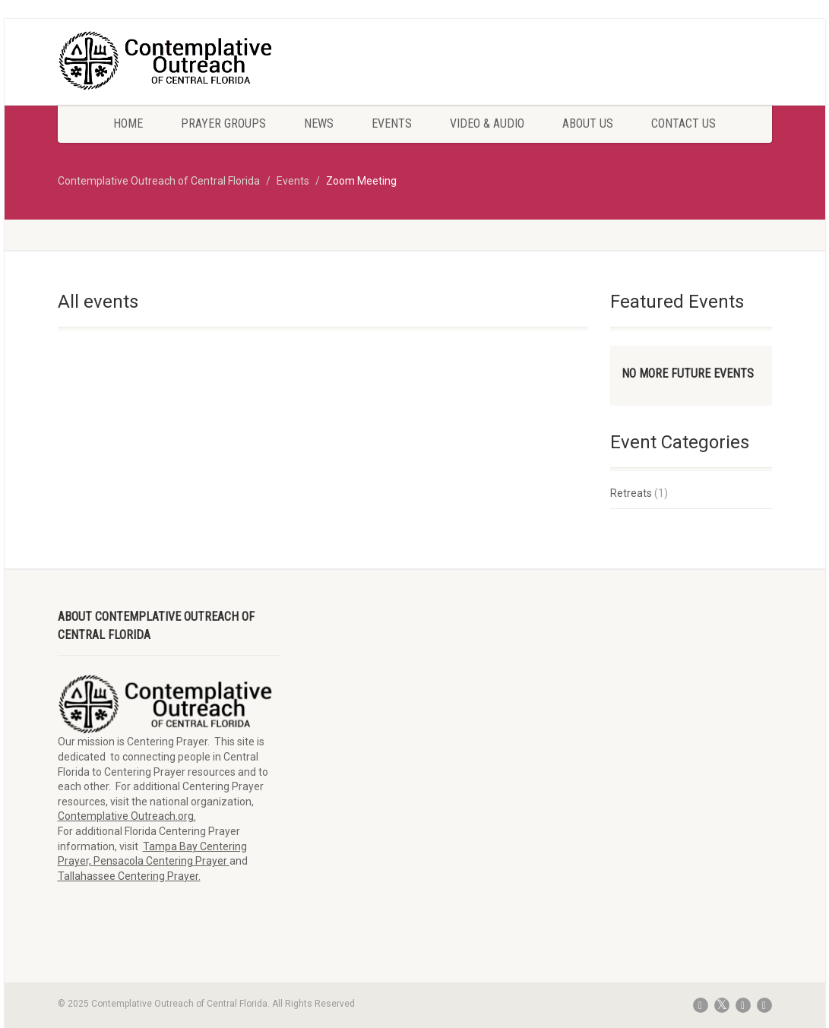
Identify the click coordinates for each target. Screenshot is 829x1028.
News (319, 123)
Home (128, 123)
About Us (587, 123)
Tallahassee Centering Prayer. (129, 876)
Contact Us (683, 123)
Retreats (631, 493)
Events (392, 123)
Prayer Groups (223, 123)
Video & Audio (487, 123)
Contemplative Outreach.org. (127, 816)
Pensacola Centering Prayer (161, 861)
